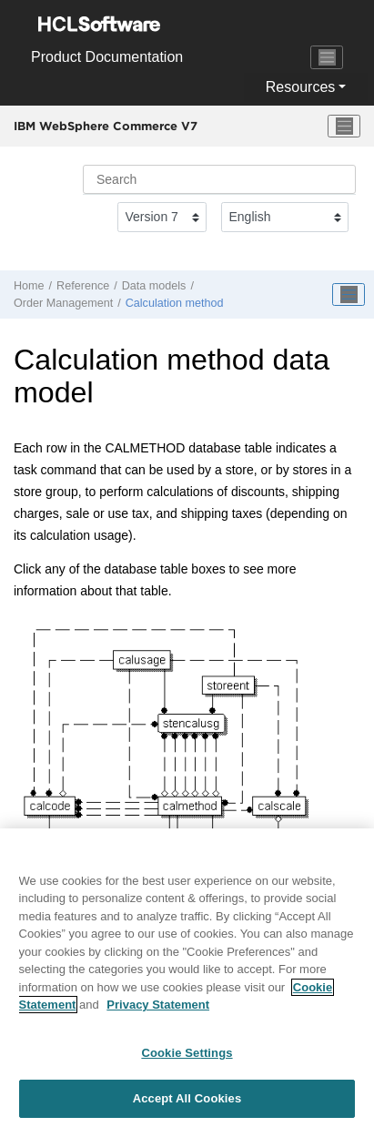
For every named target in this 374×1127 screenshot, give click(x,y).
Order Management (63, 303)
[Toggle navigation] (326, 57)
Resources (300, 87)
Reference (82, 285)
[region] (187, 977)
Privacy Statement (157, 1004)
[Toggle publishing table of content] (348, 295)
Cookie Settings (186, 1053)
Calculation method (175, 303)
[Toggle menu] (344, 126)
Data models (154, 285)
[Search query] (219, 179)
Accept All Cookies (187, 1098)
